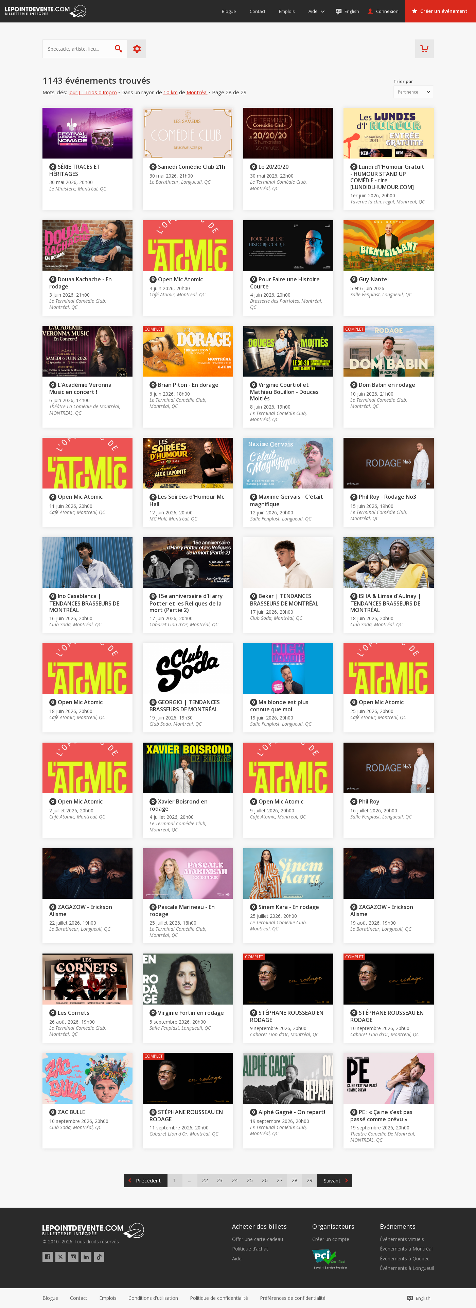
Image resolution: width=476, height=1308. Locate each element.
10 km (170, 92)
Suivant (332, 1180)
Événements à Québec (404, 1259)
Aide (237, 1259)
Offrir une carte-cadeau (257, 1239)
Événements (398, 1226)
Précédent (148, 1180)
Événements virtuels (402, 1239)
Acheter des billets (259, 1226)
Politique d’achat (250, 1249)
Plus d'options (136, 48)
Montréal (197, 92)
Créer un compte (330, 1239)
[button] (292, 1298)
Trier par (403, 81)
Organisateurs (333, 1226)
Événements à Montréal (406, 1249)
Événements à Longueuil (407, 1268)
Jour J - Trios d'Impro (92, 92)
